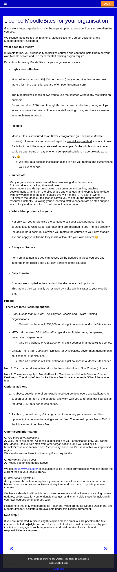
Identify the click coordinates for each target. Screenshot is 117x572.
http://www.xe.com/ (26, 468)
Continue (58, 568)
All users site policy (58, 563)
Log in (107, 3)
